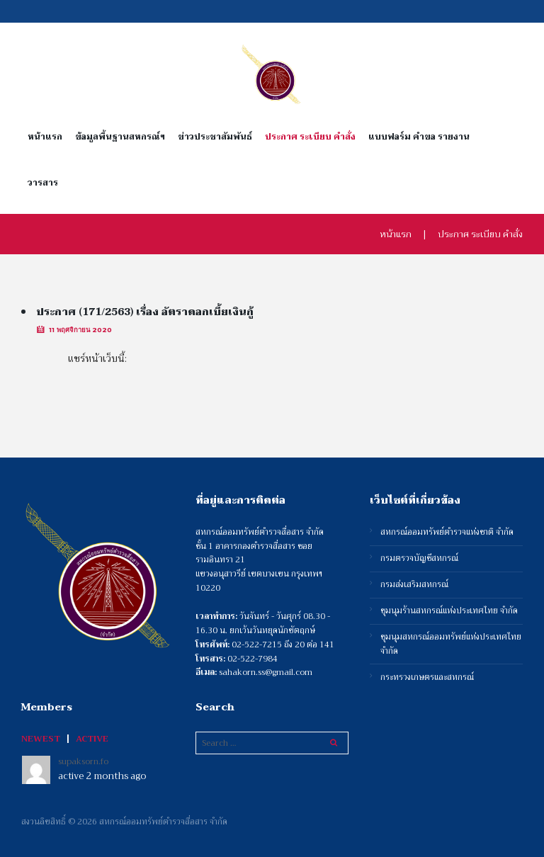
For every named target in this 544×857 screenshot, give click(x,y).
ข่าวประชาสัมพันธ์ (215, 137)
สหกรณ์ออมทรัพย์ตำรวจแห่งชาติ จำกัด (447, 532)
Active (92, 739)
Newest (40, 739)
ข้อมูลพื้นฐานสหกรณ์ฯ (120, 137)
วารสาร (43, 183)
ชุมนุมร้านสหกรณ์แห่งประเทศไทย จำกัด (449, 611)
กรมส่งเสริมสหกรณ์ (414, 584)
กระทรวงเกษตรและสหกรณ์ (427, 677)
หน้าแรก (45, 137)
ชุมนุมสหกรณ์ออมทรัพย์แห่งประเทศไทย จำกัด (450, 644)
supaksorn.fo (83, 761)
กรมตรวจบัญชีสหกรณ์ (419, 558)
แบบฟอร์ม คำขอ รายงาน (419, 137)
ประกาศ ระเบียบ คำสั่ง (310, 137)
